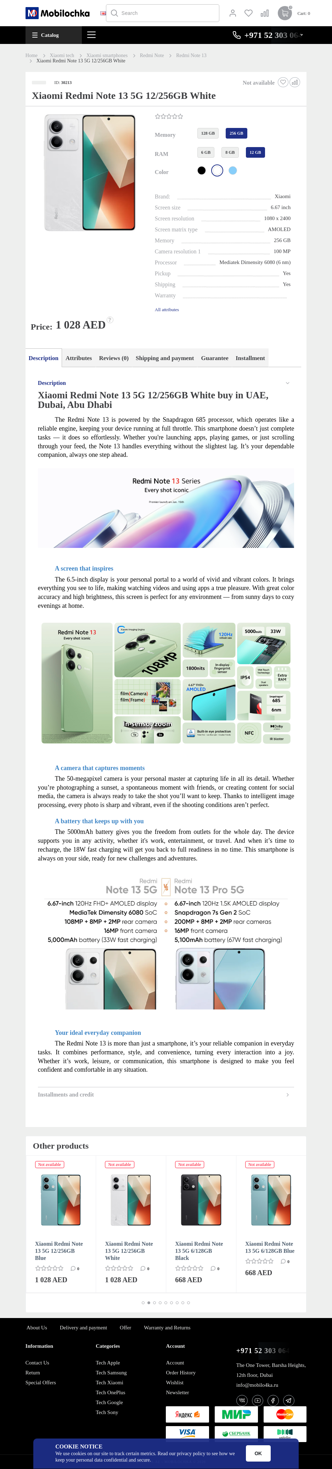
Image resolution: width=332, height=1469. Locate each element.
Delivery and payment (83, 1327)
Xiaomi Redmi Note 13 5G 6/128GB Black (199, 1251)
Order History (181, 1372)
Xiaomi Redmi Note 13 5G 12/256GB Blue (59, 1251)
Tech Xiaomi (109, 1382)
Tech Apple (108, 1363)
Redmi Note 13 (191, 55)
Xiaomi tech (62, 55)
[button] (89, 173)
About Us (37, 1327)
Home (32, 55)
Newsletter (177, 1392)
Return (33, 1372)
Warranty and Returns (167, 1327)
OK (258, 1453)
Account (175, 1363)
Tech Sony (107, 1412)
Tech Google (109, 1402)
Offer (125, 1327)
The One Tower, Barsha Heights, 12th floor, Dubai (271, 1370)
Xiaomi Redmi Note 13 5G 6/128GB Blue (269, 1247)
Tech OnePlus (110, 1392)
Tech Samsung (111, 1372)
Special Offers (41, 1382)
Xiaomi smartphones (107, 55)
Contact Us (37, 1363)
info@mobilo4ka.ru (257, 1385)
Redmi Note (152, 55)
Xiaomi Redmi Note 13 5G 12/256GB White (129, 1251)
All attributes (167, 309)
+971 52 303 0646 (265, 1351)
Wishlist (174, 1382)
